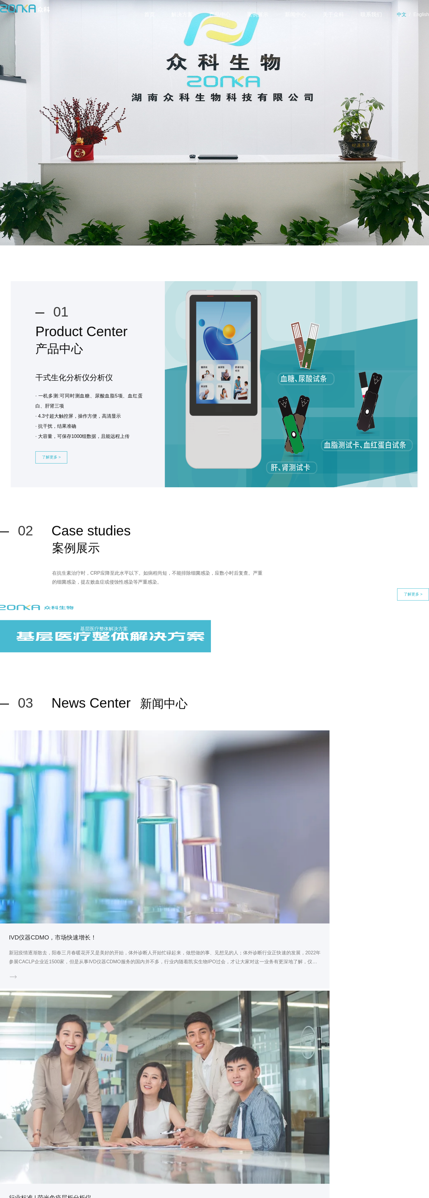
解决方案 (182, 15)
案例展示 (257, 15)
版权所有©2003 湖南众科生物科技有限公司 (214, 1186)
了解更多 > (74, 464)
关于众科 (333, 15)
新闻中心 (295, 15)
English (421, 14)
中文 (401, 14)
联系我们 (371, 15)
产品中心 (220, 15)
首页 (149, 15)
